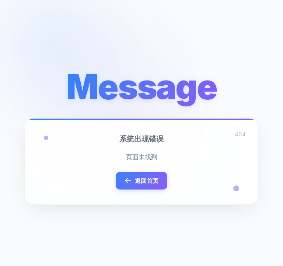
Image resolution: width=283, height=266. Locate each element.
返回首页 (141, 180)
